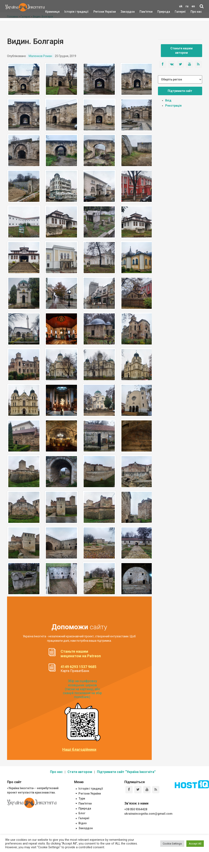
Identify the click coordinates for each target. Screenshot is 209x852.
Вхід (168, 100)
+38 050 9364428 (135, 809)
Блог (82, 813)
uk (180, 6)
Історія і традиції (70, 11)
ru (187, 6)
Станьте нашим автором (181, 50)
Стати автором (79, 772)
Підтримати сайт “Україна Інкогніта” (126, 772)
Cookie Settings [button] (172, 843)
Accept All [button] (195, 843)
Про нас (196, 11)
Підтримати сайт (180, 91)
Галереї (180, 11)
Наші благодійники (79, 749)
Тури (81, 798)
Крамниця (52, 11)
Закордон (124, 11)
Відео (82, 823)
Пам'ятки (142, 11)
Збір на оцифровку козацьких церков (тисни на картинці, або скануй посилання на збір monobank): (82, 689)
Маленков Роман (40, 56)
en (193, 6)
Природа (160, 11)
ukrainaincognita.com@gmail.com (148, 813)
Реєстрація (173, 105)
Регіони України (99, 11)
